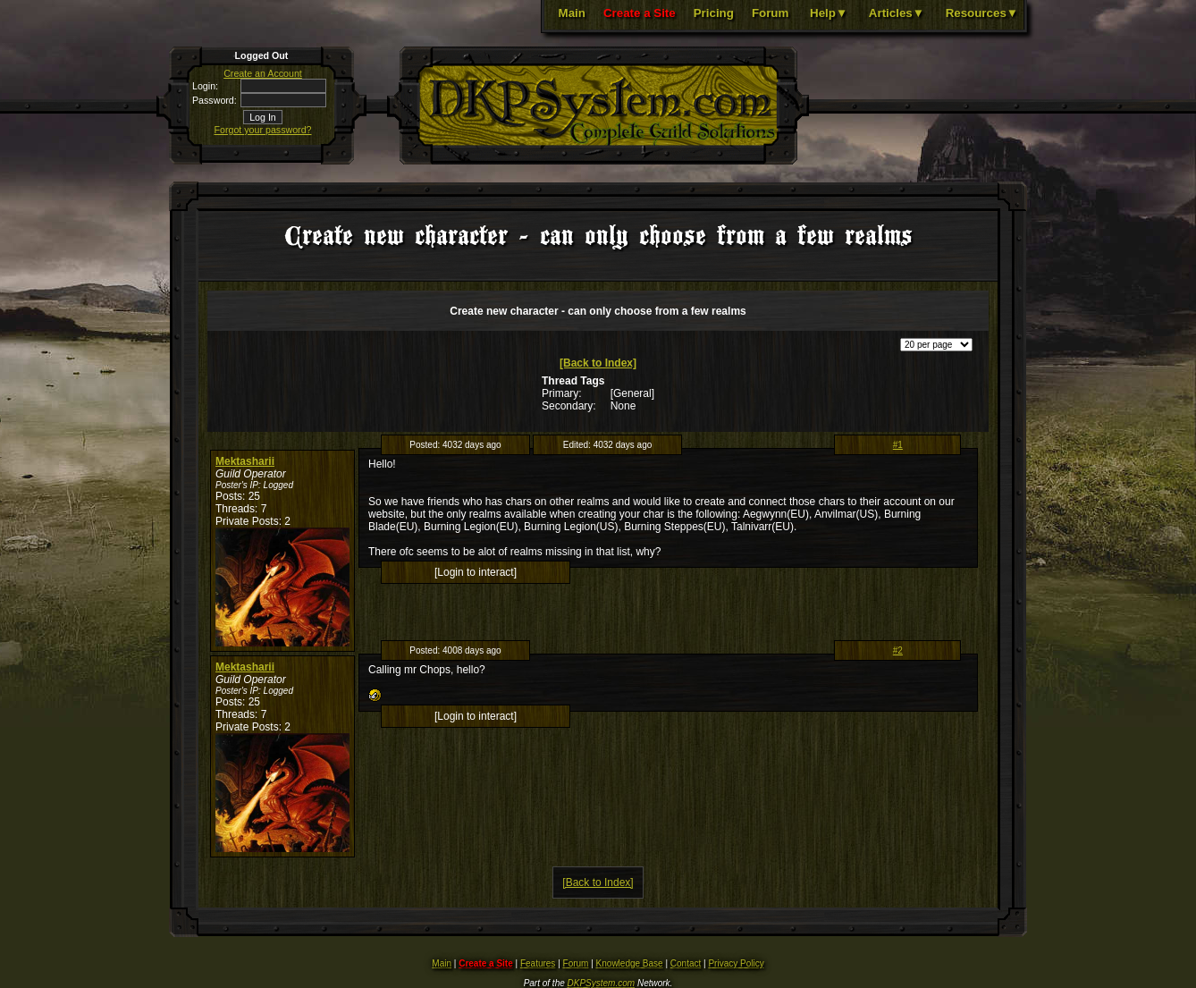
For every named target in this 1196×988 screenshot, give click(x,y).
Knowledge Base (629, 963)
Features (537, 963)
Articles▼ (896, 13)
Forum (770, 13)
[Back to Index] (598, 363)
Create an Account (262, 73)
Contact (685, 963)
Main (572, 13)
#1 (898, 445)
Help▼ (828, 13)
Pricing (714, 13)
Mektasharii (244, 461)
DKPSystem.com (602, 983)
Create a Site (639, 13)
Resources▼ (982, 13)
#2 (898, 650)
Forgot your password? (263, 129)
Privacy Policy (735, 963)
